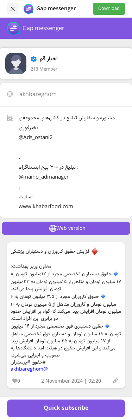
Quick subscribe (66, 408)
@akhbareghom (29, 369)
